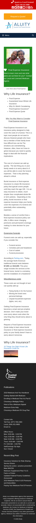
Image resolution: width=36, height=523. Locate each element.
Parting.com (18, 258)
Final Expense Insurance (18, 70)
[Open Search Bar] (33, 35)
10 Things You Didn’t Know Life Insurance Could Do (16, 347)
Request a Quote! (18, 16)
